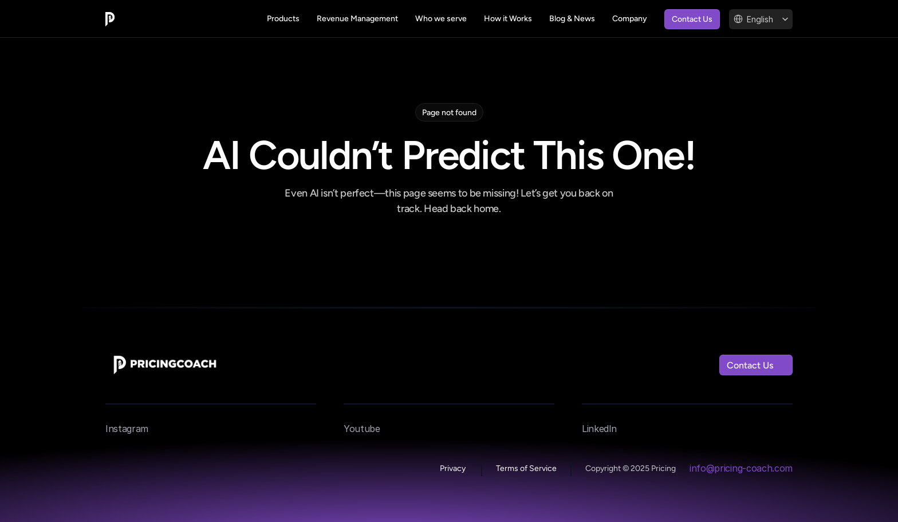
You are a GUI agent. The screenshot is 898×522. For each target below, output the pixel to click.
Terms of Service (526, 468)
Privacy (453, 468)
